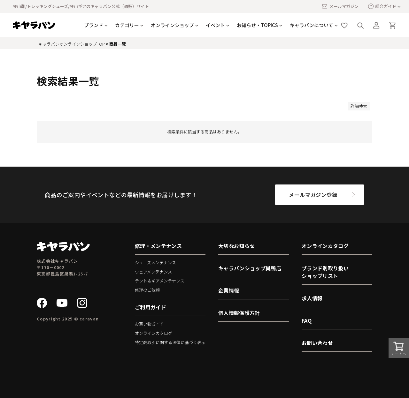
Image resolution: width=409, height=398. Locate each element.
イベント (215, 25)
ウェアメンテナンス (153, 272)
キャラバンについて (311, 25)
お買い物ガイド (149, 324)
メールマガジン (340, 6)
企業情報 (228, 290)
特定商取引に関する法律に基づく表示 (170, 342)
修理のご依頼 (147, 290)
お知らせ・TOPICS (257, 25)
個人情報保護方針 (239, 313)
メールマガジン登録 (313, 195)
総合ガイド (382, 6)
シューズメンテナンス (155, 262)
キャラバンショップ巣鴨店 (249, 268)
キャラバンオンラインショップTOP (71, 44)
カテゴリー (127, 25)
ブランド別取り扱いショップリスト (325, 272)
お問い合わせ (317, 343)
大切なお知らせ (236, 246)
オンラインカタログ (153, 333)
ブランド (93, 25)
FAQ (307, 320)
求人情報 (312, 298)
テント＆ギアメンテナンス (159, 281)
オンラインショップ (172, 25)
